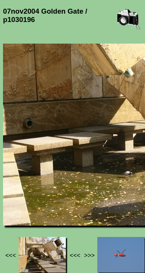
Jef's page (16, 207)
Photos (45, 207)
